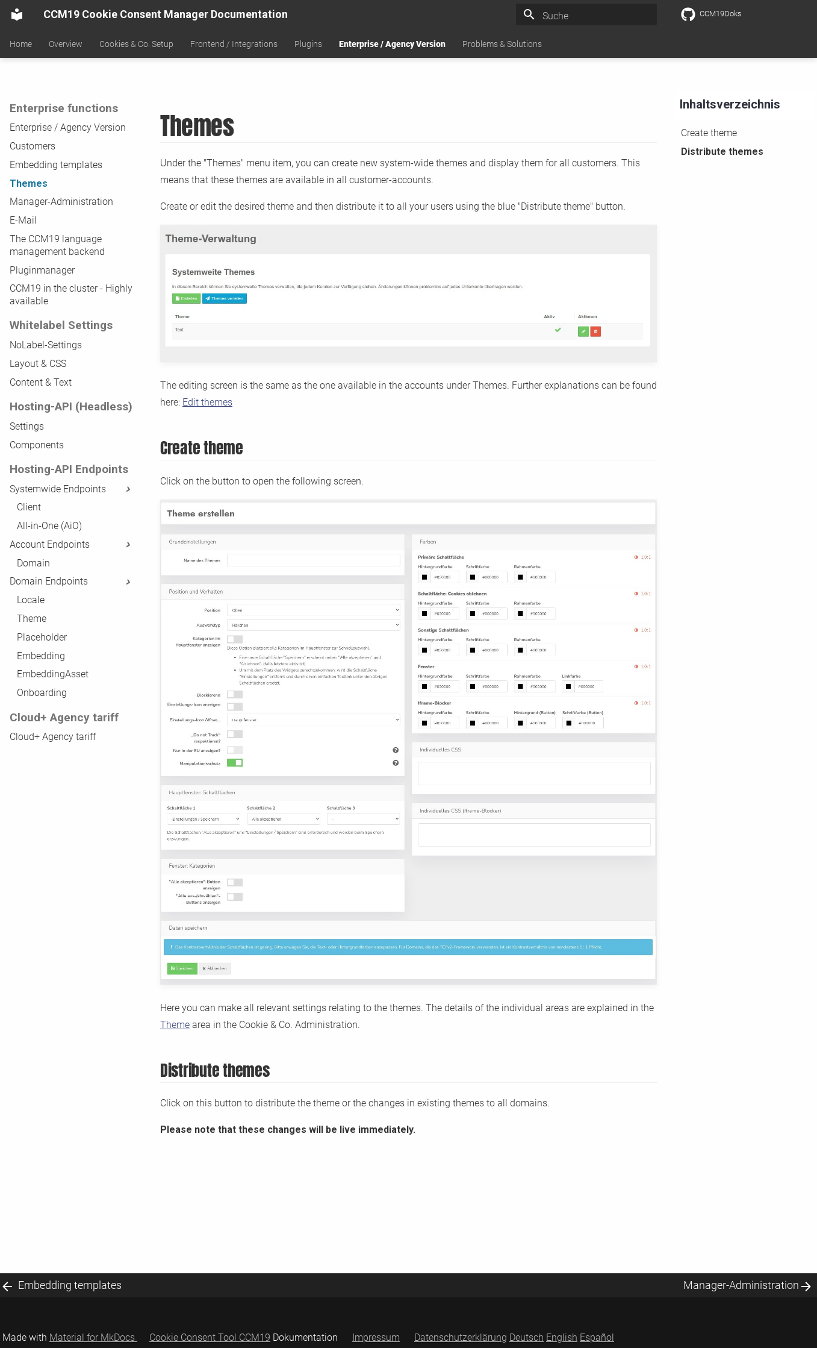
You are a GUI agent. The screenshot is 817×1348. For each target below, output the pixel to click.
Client (29, 507)
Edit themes (207, 402)
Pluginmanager (42, 270)
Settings (27, 426)
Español (597, 1337)
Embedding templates (56, 165)
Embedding (41, 656)
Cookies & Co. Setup (136, 44)
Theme (31, 618)
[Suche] (586, 16)
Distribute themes (722, 151)
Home (21, 44)
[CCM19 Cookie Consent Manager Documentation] (17, 14)
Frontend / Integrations (234, 44)
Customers (32, 146)
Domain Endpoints (72, 581)
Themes (29, 183)
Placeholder (42, 637)
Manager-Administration (61, 201)
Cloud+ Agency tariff (53, 736)
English (561, 1337)
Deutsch (526, 1337)
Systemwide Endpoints (72, 489)
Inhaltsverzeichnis (730, 104)
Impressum (376, 1337)
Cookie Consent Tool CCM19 (209, 1337)
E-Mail (23, 220)
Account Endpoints (72, 544)
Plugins (308, 44)
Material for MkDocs (93, 1337)
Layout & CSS (38, 363)
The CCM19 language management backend (57, 245)
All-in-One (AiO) (49, 525)
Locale (31, 600)
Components (37, 445)
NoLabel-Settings (46, 345)
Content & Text (41, 382)
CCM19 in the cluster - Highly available (71, 295)
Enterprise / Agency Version (392, 44)
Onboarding (42, 692)
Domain (33, 563)
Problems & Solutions (502, 44)
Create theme (709, 133)
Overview (65, 44)
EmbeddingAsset (53, 674)
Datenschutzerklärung (460, 1337)
